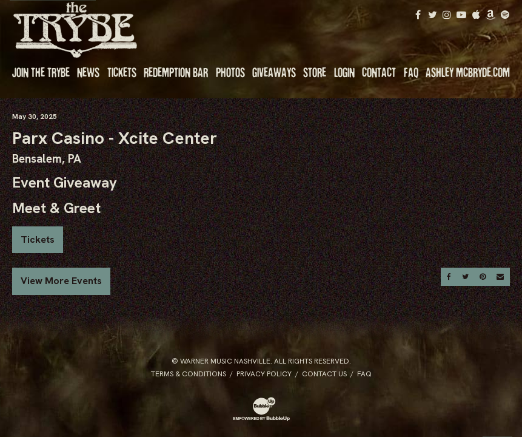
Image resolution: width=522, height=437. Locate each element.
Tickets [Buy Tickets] (38, 239)
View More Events (61, 280)
